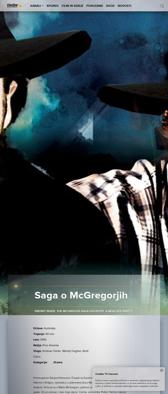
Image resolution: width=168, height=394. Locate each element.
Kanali (36, 6)
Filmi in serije (72, 6)
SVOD (110, 6)
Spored (53, 6)
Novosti (124, 6)
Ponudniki (94, 6)
